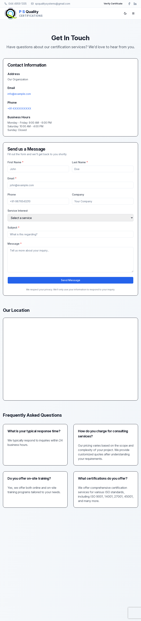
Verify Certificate (113, 3)
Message (15, 243)
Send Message (70, 280)
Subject (13, 227)
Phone (12, 194)
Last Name (80, 162)
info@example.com (19, 93)
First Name (16, 162)
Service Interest (18, 210)
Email (12, 178)
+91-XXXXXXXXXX (19, 108)
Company (78, 194)
